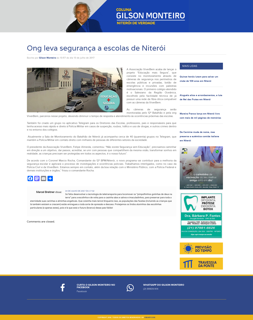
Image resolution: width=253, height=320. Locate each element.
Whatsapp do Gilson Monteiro (163, 284)
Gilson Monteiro (47, 57)
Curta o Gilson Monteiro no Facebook (96, 286)
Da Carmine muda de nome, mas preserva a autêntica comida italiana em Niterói (199, 136)
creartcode (149, 318)
